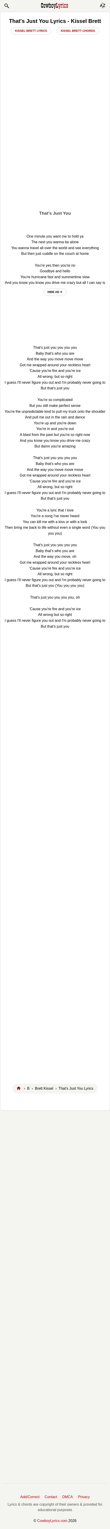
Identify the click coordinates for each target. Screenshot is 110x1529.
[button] (6, 6)
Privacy (84, 1497)
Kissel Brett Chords (78, 30)
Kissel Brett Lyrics (31, 30)
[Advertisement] (55, 152)
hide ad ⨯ (55, 292)
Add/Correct (29, 1497)
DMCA (67, 1497)
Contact (51, 1497)
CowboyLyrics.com (52, 1521)
